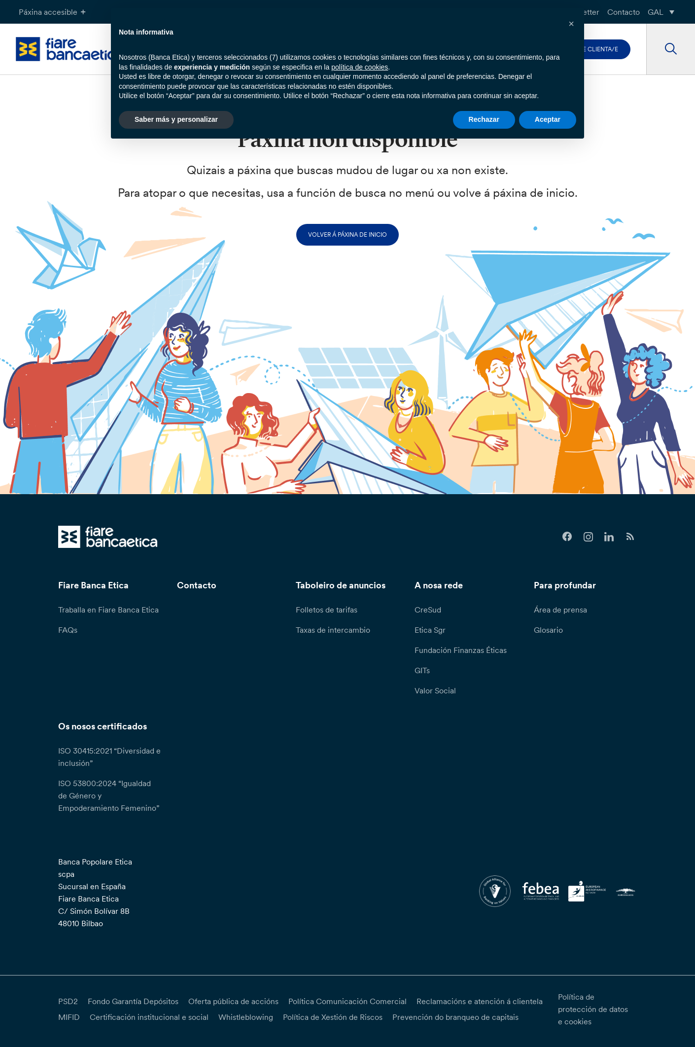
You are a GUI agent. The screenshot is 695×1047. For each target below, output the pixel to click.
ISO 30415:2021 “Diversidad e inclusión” (109, 757)
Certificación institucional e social (149, 1017)
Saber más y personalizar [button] (176, 119)
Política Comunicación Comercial (347, 1001)
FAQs (67, 630)
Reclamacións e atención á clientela (480, 1001)
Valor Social (435, 690)
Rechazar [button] (484, 119)
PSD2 (68, 1001)
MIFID (69, 1017)
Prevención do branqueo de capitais (455, 1017)
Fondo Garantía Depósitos (133, 1001)
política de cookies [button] (359, 67)
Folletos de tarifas (326, 609)
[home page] (70, 49)
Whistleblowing (245, 1017)
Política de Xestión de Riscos (332, 1017)
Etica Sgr (430, 630)
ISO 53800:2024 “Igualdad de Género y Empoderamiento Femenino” (108, 795)
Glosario (548, 630)
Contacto (623, 12)
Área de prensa (560, 609)
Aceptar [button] (547, 119)
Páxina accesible (53, 12)
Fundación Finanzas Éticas (461, 650)
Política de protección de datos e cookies (593, 1009)
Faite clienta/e (594, 49)
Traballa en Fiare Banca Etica (108, 609)
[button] (571, 24)
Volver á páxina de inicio (347, 234)
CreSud (428, 609)
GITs (422, 670)
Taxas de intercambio (333, 630)
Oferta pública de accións (233, 1001)
